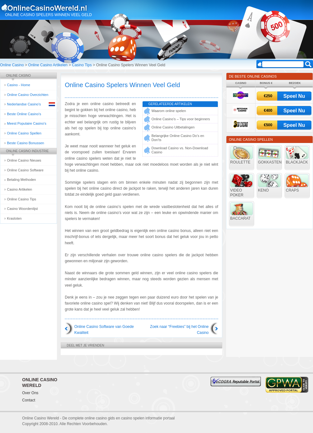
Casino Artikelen (19, 189)
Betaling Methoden (21, 179)
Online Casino (12, 65)
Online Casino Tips (21, 199)
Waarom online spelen (168, 111)
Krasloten (14, 218)
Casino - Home (18, 85)
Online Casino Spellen (24, 133)
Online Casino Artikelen (48, 65)
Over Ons (30, 393)
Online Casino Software (25, 170)
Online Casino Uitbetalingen (172, 127)
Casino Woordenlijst (22, 209)
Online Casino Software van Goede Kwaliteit (104, 329)
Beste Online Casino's (24, 114)
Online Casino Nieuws (24, 160)
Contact (28, 400)
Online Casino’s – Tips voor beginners (180, 119)
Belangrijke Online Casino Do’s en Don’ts (177, 138)
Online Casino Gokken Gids (47, 8)
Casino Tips (82, 65)
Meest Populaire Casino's (26, 123)
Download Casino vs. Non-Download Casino (179, 150)
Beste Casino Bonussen (25, 143)
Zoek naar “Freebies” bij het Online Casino (179, 329)
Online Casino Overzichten (27, 95)
